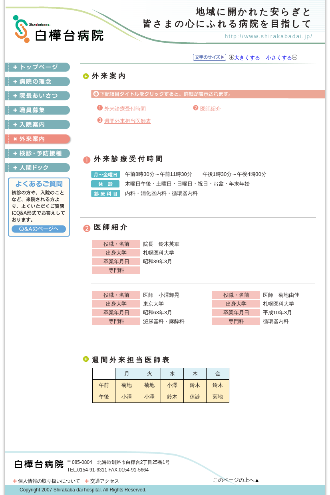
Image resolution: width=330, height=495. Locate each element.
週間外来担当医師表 (127, 121)
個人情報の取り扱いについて (46, 481)
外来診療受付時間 (125, 109)
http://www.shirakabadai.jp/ (269, 36)
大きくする (247, 58)
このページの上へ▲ (236, 480)
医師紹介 (210, 109)
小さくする (279, 58)
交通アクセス (102, 481)
